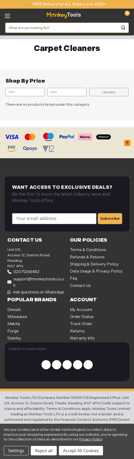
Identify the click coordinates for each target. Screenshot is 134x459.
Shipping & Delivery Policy (94, 264)
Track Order (81, 323)
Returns (77, 331)
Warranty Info (82, 338)
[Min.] (25, 92)
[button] (127, 143)
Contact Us (80, 285)
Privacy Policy (90, 439)
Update (108, 92)
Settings (16, 451)
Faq (73, 278)
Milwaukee (17, 316)
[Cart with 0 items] (124, 15)
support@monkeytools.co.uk (35, 282)
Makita (13, 323)
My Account (81, 309)
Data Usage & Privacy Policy (96, 271)
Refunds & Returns (87, 257)
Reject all (44, 451)
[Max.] (66, 92)
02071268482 (23, 271)
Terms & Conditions (88, 249)
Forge (13, 331)
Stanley (14, 338)
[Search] (123, 27)
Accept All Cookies (81, 451)
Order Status (82, 316)
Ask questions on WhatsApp (35, 292)
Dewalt (14, 309)
